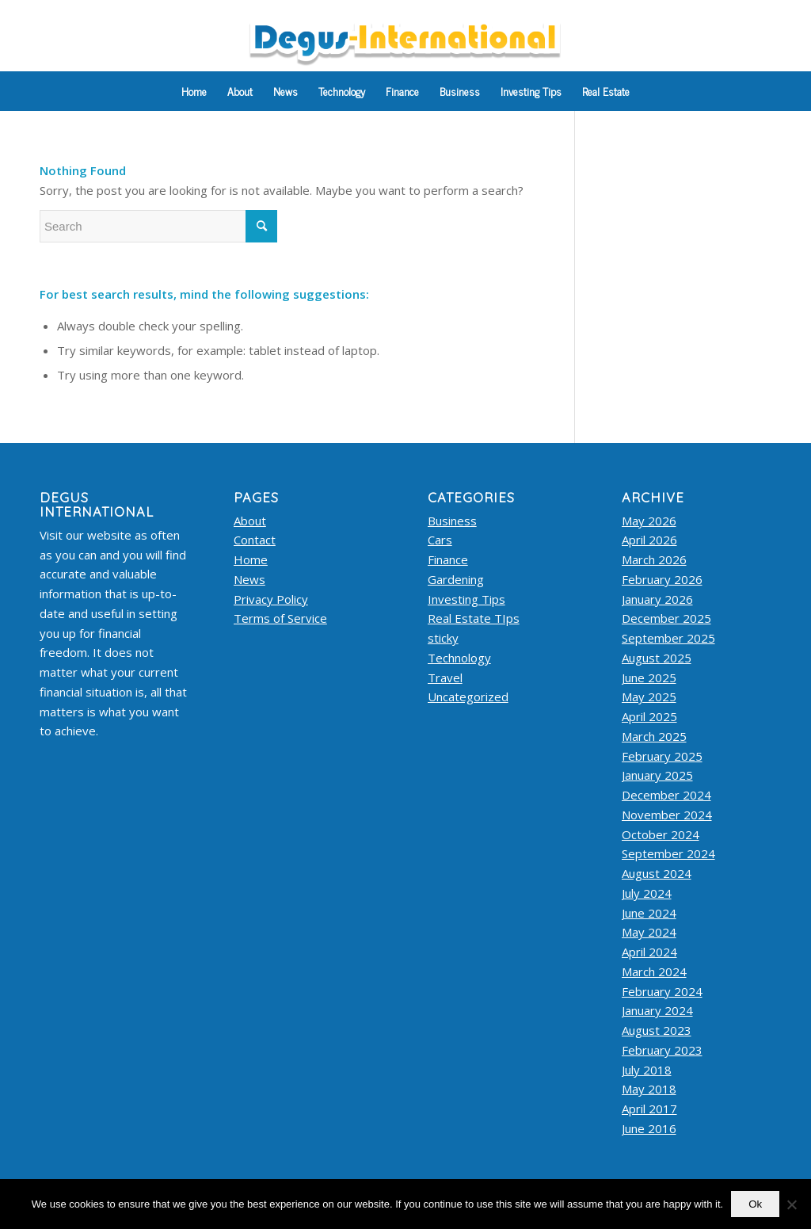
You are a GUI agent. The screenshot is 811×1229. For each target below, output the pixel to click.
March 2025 (654, 736)
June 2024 (649, 913)
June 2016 (649, 1128)
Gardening (456, 579)
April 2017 (649, 1108)
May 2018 (649, 1089)
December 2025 (666, 618)
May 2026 (649, 521)
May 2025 (649, 696)
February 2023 (662, 1050)
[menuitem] (194, 91)
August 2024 (656, 873)
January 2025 (657, 775)
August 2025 (656, 658)
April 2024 (649, 952)
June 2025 (649, 677)
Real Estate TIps (474, 618)
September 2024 (668, 853)
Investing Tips (466, 599)
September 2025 (668, 638)
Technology (459, 658)
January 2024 (657, 1010)
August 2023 (656, 1030)
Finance (448, 559)
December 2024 (666, 795)
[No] (791, 1204)
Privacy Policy (271, 599)
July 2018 (647, 1070)
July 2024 (647, 893)
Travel (445, 677)
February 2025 (662, 756)
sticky (443, 638)
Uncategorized (468, 696)
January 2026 (657, 599)
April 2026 (649, 540)
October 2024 (660, 834)
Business (452, 521)
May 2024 (649, 932)
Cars (440, 540)
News (249, 579)
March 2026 (654, 559)
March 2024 (654, 971)
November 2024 (667, 815)
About (250, 521)
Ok (755, 1204)
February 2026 (662, 579)
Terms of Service (280, 618)
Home (251, 559)
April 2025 (649, 716)
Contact (255, 540)
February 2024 (662, 991)
